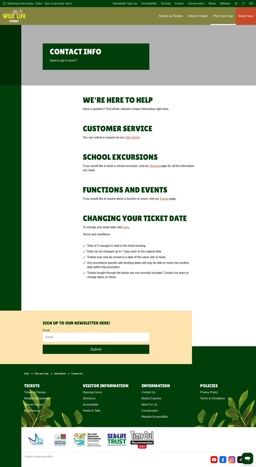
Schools (166, 3)
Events (179, 3)
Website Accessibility (155, 416)
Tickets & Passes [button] (170, 16)
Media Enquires (151, 398)
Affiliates (225, 3)
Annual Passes (33, 404)
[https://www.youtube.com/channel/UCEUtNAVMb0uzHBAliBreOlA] (214, 459)
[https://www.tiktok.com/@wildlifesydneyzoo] (240, 459)
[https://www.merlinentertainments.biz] (36, 440)
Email (46, 330)
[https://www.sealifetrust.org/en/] (117, 440)
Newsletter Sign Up (125, 3)
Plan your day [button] (223, 16)
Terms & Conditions (212, 398)
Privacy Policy (209, 392)
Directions (89, 398)
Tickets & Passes (35, 392)
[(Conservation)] (60, 440)
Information (60, 373)
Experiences (32, 410)
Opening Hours (92, 392)
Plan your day (41, 373)
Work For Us (149, 404)
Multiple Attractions (36, 398)
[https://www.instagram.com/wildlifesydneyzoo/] (231, 459)
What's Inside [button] (197, 16)
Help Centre (132, 137)
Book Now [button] (246, 16)
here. (126, 227)
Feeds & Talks (92, 410)
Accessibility (149, 3)
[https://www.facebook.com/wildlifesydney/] (222, 459)
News (212, 3)
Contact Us (76, 373)
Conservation (196, 3)
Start (26, 373)
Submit (96, 349)
